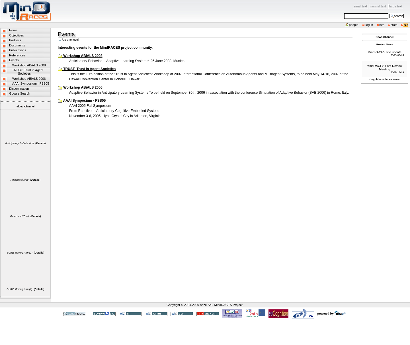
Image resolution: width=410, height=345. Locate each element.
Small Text (360, 6)
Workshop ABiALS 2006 (82, 87)
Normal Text (378, 6)
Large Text (395, 6)
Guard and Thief (19, 216)
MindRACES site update (384, 52)
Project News (384, 44)
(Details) (40, 143)
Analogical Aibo (19, 179)
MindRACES (26, 11)
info (381, 24)
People (353, 24)
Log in (369, 24)
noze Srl (205, 305)
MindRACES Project (228, 305)
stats (394, 24)
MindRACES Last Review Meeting (384, 67)
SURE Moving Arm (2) (19, 289)
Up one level (70, 39)
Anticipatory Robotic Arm (19, 143)
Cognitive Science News (385, 79)
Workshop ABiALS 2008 (82, 56)
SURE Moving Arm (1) (19, 252)
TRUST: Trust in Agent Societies (89, 69)
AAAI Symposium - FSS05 (84, 101)
